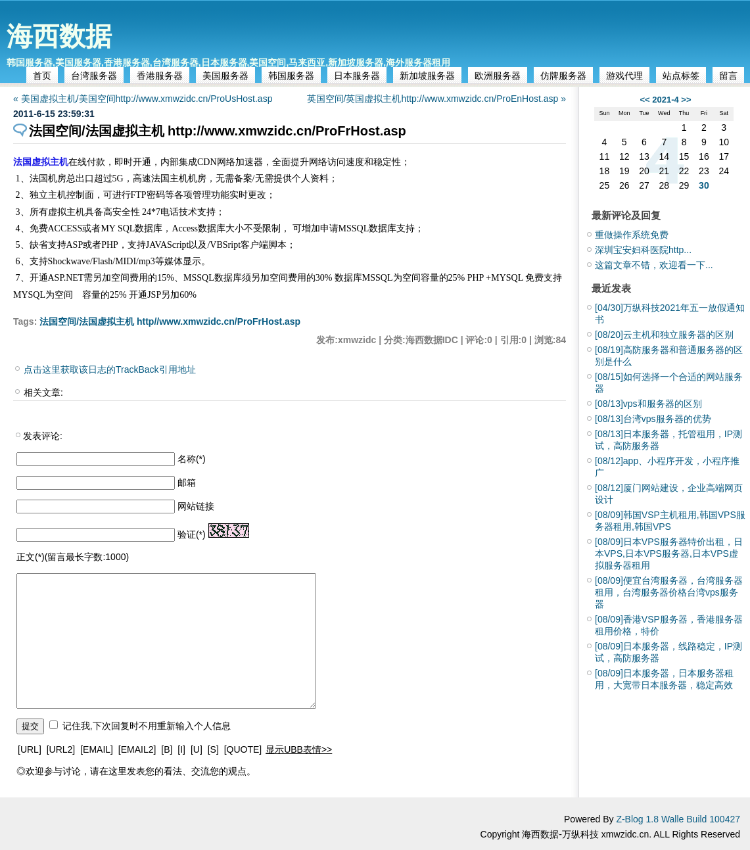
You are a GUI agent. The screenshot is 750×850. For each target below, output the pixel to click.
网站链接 (195, 506)
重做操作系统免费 (631, 234)
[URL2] (61, 749)
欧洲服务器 (498, 75)
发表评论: (42, 436)
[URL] (29, 749)
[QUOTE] (243, 749)
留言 (728, 75)
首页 (42, 75)
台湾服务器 (94, 75)
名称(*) (191, 459)
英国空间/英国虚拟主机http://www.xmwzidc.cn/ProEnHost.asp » (436, 98)
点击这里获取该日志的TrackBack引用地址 (110, 369)
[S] (213, 749)
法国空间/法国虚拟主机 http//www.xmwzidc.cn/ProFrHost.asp (169, 321)
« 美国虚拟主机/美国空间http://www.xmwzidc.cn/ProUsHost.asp (142, 98)
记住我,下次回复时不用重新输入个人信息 (146, 725)
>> (686, 100)
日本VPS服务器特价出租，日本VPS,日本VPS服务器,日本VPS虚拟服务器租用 (669, 553)
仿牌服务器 (563, 75)
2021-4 (665, 100)
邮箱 (186, 482)
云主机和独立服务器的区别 (664, 334)
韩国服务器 (291, 75)
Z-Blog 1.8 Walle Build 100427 (678, 819)
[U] (196, 749)
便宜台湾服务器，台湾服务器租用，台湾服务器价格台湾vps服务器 (669, 592)
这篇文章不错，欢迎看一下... (654, 265)
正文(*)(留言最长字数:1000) (72, 557)
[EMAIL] (96, 749)
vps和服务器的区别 (648, 403)
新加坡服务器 (427, 75)
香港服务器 (160, 75)
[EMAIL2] (137, 749)
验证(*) (191, 534)
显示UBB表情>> (299, 749)
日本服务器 (357, 75)
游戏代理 (624, 75)
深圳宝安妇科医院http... (643, 250)
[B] (166, 749)
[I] (181, 749)
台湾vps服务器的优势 (653, 418)
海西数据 (59, 36)
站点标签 (681, 75)
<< (644, 100)
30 (704, 185)
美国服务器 (225, 75)
